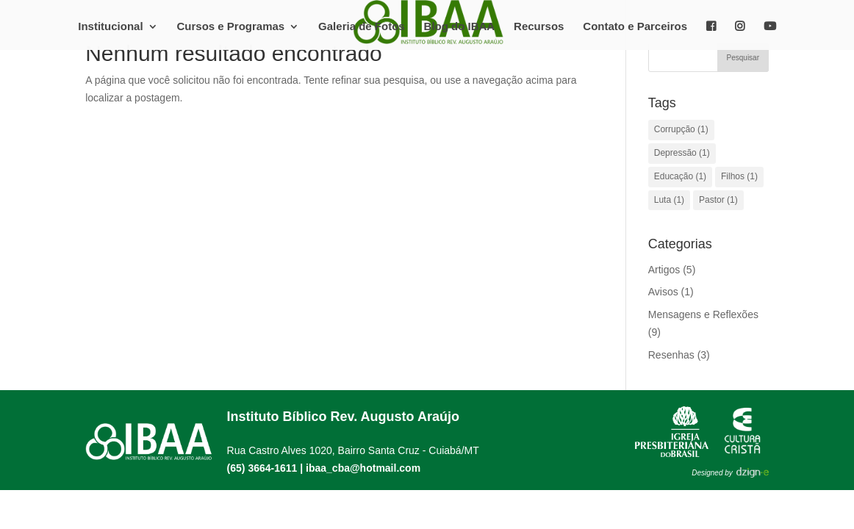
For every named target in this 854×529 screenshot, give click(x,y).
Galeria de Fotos (361, 26)
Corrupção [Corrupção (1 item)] (681, 129)
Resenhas (671, 355)
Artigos (664, 270)
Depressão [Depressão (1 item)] (682, 153)
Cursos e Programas (230, 26)
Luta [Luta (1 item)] (669, 200)
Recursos (539, 26)
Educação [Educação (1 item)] (680, 176)
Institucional (110, 26)
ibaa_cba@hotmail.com (363, 468)
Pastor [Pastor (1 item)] (718, 200)
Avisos (663, 292)
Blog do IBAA (459, 26)
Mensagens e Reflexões (703, 314)
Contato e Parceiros (635, 26)
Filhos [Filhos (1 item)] (739, 176)
